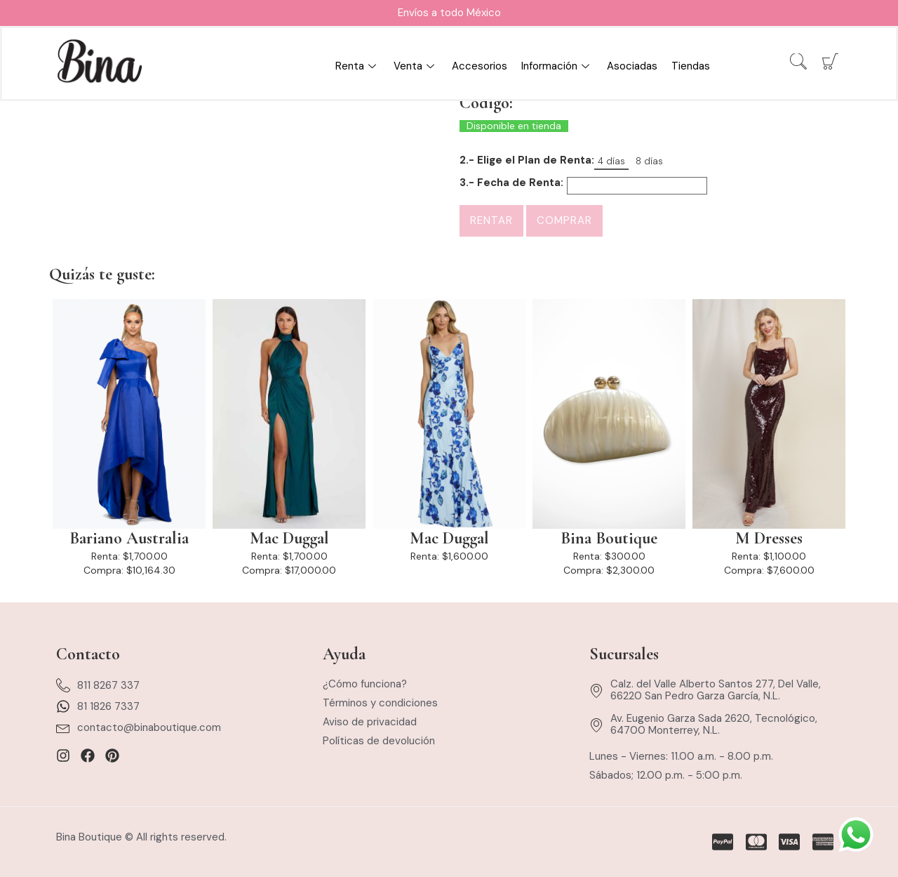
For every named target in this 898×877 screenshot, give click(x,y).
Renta (357, 66)
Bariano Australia (129, 538)
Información (557, 66)
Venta (416, 66)
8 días (649, 161)
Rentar (491, 220)
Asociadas (632, 66)
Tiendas (690, 66)
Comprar (564, 220)
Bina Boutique (609, 538)
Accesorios (479, 66)
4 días (611, 161)
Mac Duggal (289, 538)
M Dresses (769, 538)
